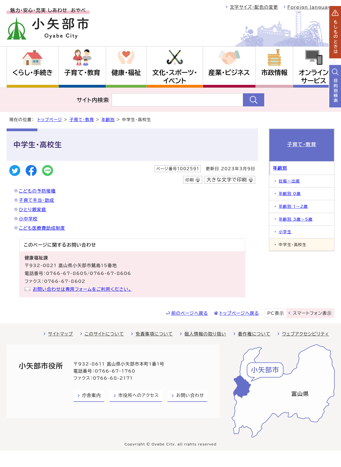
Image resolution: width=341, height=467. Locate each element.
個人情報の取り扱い (205, 334)
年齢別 (108, 120)
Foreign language (310, 7)
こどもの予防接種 (37, 191)
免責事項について (154, 334)
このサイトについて (104, 334)
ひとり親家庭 (32, 209)
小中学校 (28, 219)
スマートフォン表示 (312, 313)
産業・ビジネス (229, 72)
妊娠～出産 (289, 181)
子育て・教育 (82, 72)
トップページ (49, 120)
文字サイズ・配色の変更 (254, 7)
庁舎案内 (91, 395)
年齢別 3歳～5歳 (296, 219)
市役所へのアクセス (138, 395)
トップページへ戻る (239, 313)
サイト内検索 (93, 100)
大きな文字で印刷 (227, 179)
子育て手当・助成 (36, 200)
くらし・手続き (32, 72)
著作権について (254, 334)
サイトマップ (60, 334)
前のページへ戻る (189, 313)
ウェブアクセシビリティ (305, 334)
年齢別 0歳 (290, 193)
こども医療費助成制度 (42, 228)
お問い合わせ (190, 395)
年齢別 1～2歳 (293, 206)
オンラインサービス (313, 76)
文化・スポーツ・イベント (174, 76)
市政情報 (274, 72)
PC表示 (275, 313)
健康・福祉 (126, 72)
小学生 (285, 232)
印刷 (189, 180)
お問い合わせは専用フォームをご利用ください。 (82, 289)
